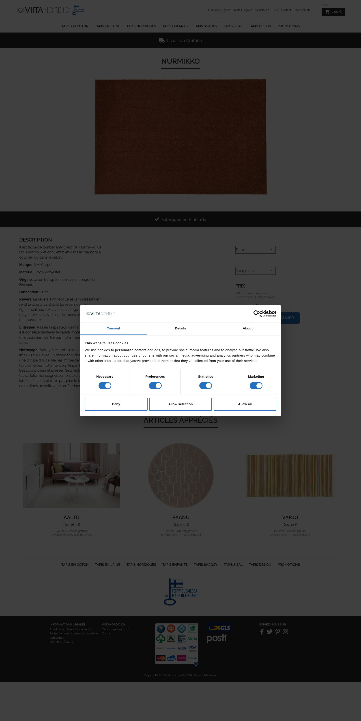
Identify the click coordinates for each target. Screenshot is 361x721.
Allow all (245, 404)
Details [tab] (180, 328)
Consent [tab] (113, 328)
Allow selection (180, 404)
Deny (116, 404)
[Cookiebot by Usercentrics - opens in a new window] (256, 313)
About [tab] (248, 328)
